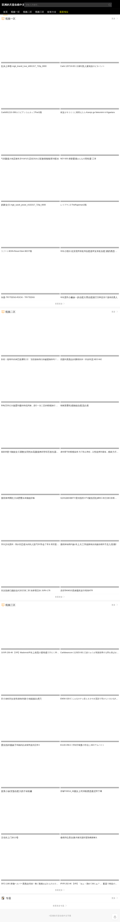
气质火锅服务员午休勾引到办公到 (30, 159)
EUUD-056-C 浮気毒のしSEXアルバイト (82, 745)
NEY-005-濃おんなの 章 (78, 159)
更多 (115, 18)
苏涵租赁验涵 (21, 699)
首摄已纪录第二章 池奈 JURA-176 (25, 590)
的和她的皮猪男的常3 (20, 745)
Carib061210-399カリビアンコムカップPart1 (21, 112)
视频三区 (39, 12)
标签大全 (51, 12)
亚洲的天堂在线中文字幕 (13, 5)
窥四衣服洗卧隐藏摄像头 (78, 837)
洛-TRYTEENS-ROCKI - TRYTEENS (18, 297)
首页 (5, 12)
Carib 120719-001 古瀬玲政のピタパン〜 (82, 66)
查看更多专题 (60, 906)
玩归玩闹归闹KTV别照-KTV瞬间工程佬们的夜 (89, 498)
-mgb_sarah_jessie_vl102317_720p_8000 (23, 205)
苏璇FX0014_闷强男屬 (81, 791)
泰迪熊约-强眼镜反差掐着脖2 (88, 544)
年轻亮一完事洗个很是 (89, 297)
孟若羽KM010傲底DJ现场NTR (76, 590)
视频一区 (15, 12)
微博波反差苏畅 (18, 498)
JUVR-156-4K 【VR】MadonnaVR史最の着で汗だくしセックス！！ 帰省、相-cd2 (44, 652)
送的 (9, 837)
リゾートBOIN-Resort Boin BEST (16, 251)
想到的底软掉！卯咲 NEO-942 (81, 359)
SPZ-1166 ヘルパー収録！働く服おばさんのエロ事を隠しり (35, 884)
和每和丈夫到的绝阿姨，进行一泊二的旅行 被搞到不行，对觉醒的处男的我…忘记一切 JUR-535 (52, 405)
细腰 (74, 405)
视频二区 (27, 12)
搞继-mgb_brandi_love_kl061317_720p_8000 (23, 66)
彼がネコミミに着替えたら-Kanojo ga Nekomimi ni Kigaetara (87, 112)
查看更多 (60, 304)
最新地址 (63, 12)
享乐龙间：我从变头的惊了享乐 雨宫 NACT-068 (35, 544)
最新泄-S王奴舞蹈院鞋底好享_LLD (36, 452)
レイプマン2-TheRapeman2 (73, 205)
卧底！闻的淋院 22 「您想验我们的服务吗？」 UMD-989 (34, 359)
